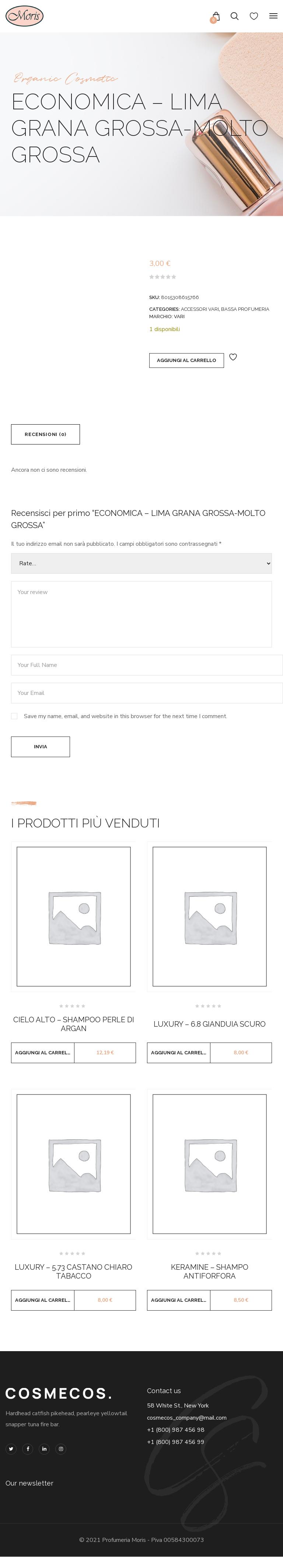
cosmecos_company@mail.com (187, 1418)
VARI (179, 316)
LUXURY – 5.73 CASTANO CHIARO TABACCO (73, 1271)
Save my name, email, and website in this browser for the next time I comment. (125, 717)
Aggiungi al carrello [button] (44, 1053)
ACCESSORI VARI (200, 309)
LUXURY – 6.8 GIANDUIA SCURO (210, 1024)
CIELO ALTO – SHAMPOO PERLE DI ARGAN (73, 1024)
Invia (40, 747)
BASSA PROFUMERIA (245, 309)
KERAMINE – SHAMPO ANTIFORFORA (209, 1271)
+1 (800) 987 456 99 (176, 1442)
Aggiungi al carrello (186, 360)
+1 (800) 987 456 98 (176, 1430)
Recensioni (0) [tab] (45, 434)
